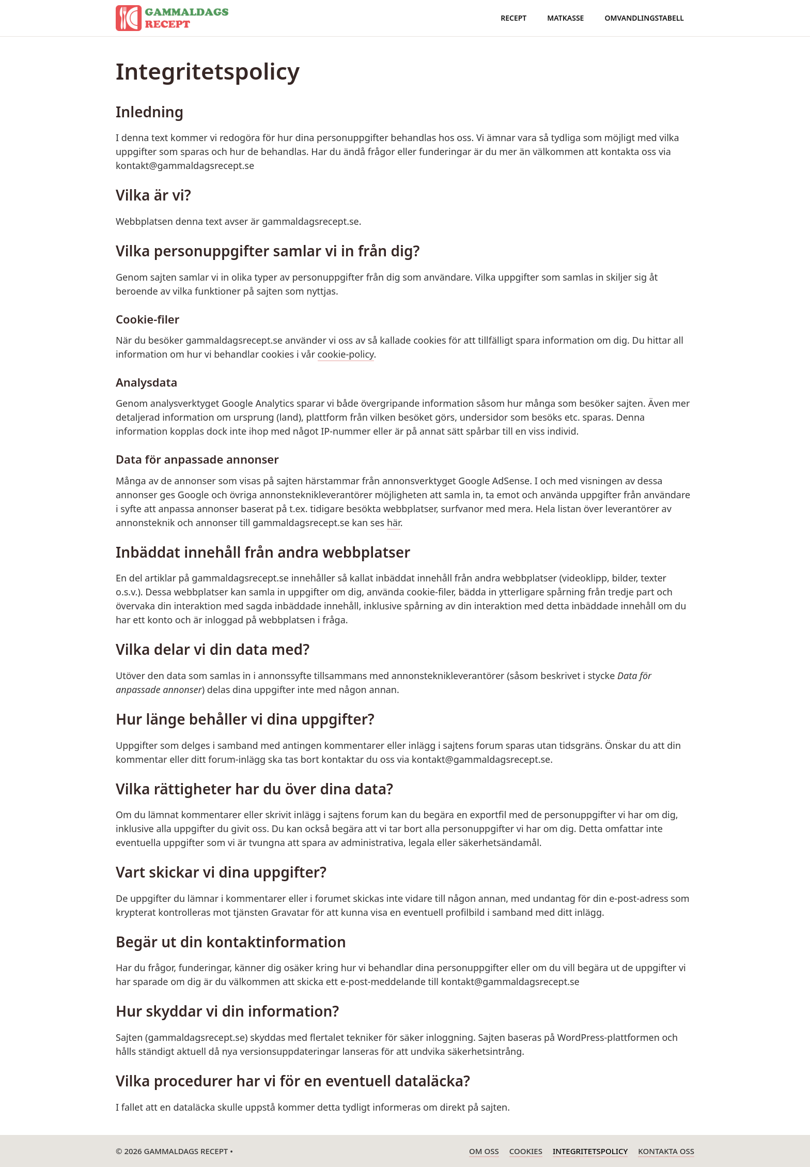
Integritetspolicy (590, 1151)
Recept (513, 18)
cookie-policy (346, 354)
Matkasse (565, 18)
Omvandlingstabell (644, 18)
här (393, 522)
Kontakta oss (666, 1151)
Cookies (525, 1151)
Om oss (484, 1151)
